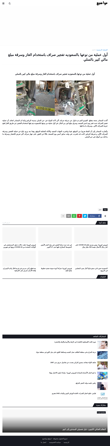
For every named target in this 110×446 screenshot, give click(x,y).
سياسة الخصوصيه (55, 442)
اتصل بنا (43, 442)
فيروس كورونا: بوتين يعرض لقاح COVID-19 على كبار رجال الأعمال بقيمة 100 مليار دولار (91, 246)
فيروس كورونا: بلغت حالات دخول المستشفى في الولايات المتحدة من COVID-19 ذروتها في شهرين (19, 246)
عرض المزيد (6, 223)
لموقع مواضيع (47, 439)
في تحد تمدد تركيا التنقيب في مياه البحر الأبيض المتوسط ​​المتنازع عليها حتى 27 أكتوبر (56, 246)
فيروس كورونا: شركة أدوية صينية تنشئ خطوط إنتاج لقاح (56, 269)
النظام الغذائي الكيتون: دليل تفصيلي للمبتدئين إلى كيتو (84, 429)
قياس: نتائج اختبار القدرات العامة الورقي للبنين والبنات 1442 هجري (74, 393)
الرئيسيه (66, 442)
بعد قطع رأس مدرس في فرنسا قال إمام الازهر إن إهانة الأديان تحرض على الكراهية (19, 269)
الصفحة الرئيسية (102, 50)
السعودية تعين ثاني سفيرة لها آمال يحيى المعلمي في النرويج (91, 269)
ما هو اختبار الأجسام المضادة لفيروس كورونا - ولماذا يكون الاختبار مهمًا (72, 373)
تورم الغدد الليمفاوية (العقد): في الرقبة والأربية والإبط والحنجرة (75, 342)
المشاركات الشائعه (99, 336)
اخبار (93, 50)
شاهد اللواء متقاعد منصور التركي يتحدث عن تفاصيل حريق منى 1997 (73, 362)
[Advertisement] (55, 26)
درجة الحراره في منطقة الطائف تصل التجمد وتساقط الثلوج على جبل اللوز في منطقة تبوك (66, 352)
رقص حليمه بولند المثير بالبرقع (86, 383)
